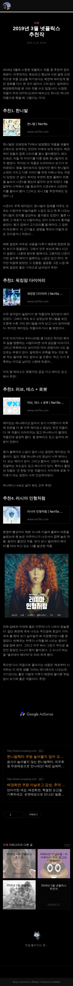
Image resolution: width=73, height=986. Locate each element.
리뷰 (36, 22)
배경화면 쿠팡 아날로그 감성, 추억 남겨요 (36, 785)
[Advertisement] (36, 714)
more (67, 844)
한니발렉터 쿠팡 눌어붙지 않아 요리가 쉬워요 (35, 757)
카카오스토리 (36, 918)
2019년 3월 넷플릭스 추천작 (36, 31)
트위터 (45, 918)
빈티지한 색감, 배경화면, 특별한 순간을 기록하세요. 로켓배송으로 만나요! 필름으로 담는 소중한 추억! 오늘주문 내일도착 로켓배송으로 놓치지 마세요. (35, 792)
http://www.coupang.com (22, 750)
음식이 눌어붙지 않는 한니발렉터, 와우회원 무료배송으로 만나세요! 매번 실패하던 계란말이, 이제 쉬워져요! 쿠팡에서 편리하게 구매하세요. (36, 764)
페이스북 (27, 918)
